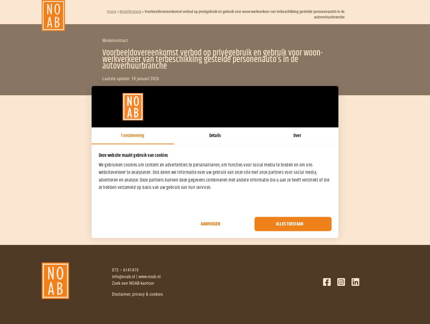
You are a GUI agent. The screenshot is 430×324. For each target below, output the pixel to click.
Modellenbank (130, 11)
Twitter (341, 282)
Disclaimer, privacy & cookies (137, 294)
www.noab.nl (149, 276)
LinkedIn (355, 282)
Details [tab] (215, 135)
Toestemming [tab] (132, 135)
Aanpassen (210, 224)
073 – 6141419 (125, 270)
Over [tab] (297, 135)
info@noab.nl (123, 276)
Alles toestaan (289, 224)
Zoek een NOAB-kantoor (133, 283)
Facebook (326, 282)
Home (111, 11)
